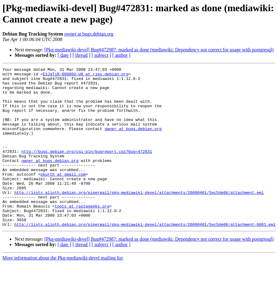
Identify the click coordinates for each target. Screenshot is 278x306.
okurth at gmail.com (63, 196)
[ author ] (121, 55)
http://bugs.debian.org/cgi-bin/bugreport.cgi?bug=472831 (86, 168)
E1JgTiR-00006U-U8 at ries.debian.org (85, 75)
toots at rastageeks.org (82, 234)
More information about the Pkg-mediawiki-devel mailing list (62, 289)
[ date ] (64, 55)
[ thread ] (81, 55)
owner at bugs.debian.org (88, 33)
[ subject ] (101, 55)
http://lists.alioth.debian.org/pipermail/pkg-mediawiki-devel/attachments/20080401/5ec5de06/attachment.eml (139, 218)
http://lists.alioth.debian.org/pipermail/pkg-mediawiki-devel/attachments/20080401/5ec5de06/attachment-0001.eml (145, 256)
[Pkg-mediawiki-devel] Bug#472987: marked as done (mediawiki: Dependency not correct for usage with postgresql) (159, 49)
